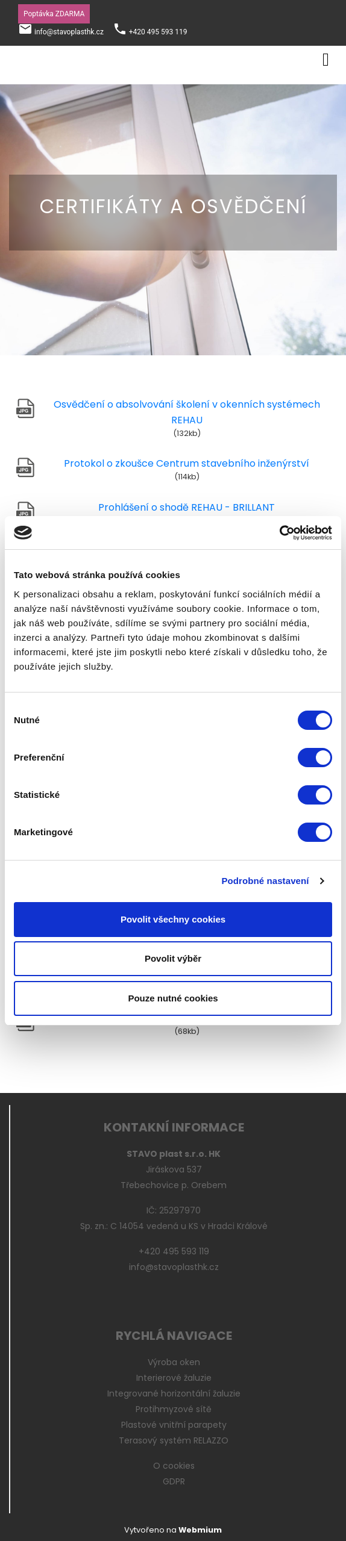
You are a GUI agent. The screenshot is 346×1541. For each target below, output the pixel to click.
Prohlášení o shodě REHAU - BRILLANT (186, 507)
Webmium (200, 1530)
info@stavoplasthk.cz (69, 32)
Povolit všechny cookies (173, 919)
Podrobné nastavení (265, 881)
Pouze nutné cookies (173, 998)
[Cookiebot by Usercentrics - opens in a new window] (279, 533)
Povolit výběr (173, 958)
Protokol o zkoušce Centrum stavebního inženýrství (186, 463)
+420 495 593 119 (158, 32)
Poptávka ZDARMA (54, 14)
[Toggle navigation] (326, 57)
